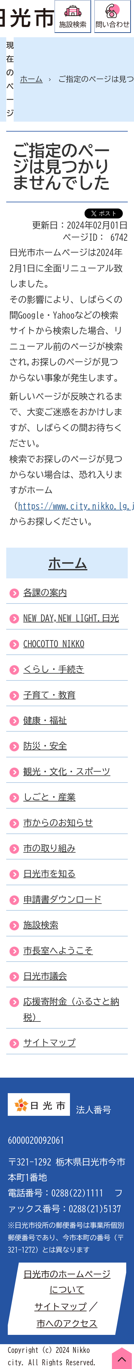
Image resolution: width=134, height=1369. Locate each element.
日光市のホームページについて (67, 1282)
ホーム (31, 79)
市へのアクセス (67, 1323)
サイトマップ (61, 1306)
